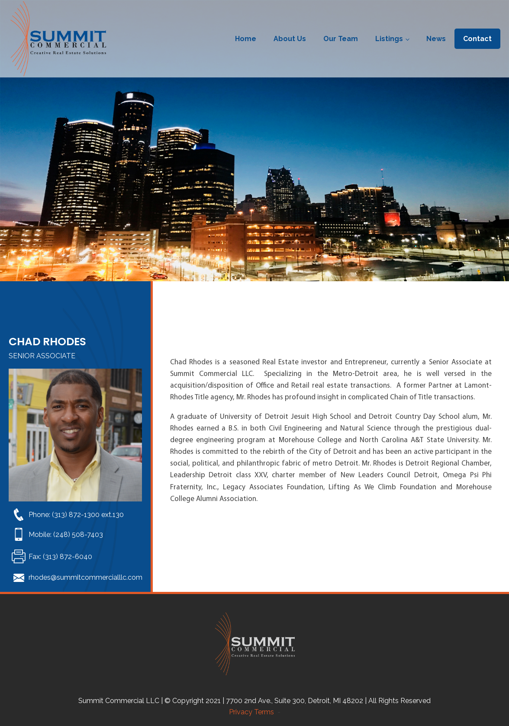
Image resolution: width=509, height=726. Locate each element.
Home (245, 39)
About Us (290, 39)
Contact (477, 39)
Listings (389, 39)
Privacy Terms (253, 712)
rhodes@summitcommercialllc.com (85, 577)
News (436, 39)
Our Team (340, 39)
